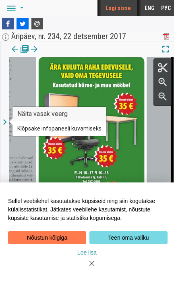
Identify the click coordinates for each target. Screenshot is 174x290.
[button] (13, 8)
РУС (166, 8)
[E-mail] (37, 23)
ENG (150, 8)
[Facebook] (8, 23)
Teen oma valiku (128, 237)
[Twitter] (23, 23)
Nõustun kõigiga (47, 237)
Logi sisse (118, 8)
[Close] (87, 268)
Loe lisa (87, 252)
